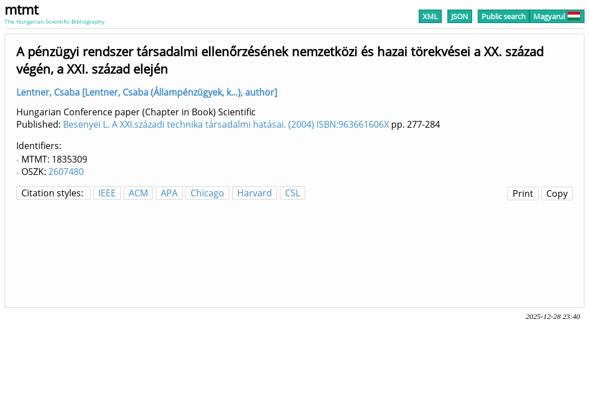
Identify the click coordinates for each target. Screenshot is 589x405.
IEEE (107, 193)
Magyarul (557, 16)
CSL (292, 193)
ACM (138, 193)
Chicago (207, 193)
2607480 (66, 171)
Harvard (254, 193)
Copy (557, 193)
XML (430, 16)
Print (523, 193)
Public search (503, 16)
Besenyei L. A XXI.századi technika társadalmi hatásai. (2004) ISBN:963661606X (226, 124)
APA (169, 193)
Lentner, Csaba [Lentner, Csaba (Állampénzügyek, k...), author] (146, 92)
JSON (459, 16)
